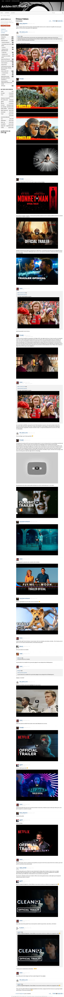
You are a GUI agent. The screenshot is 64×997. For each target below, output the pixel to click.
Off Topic (3, 85)
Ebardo (21, 646)
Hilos (2, 12)
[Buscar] (62, 12)
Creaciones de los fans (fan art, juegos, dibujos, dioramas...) (6, 68)
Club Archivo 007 (4, 71)
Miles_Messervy (23, 23)
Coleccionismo (4, 62)
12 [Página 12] (59, 21)
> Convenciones (4, 72)
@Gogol (19, 670)
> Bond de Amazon (5, 42)
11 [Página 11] (58, 21)
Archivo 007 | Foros (13, 6)
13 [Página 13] (61, 21)
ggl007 (21, 764)
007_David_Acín (23, 32)
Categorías (3, 29)
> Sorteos (3, 74)
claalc (20, 288)
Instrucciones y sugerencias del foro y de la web (6, 83)
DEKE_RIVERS (22, 867)
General (2, 38)
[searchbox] (57, 13)
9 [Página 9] (55, 21)
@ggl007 (19, 932)
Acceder (13, 12)
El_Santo (21, 927)
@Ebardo (19, 657)
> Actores (3, 47)
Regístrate (22, 993)
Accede (17, 993)
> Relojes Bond (4, 54)
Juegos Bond (4, 64)
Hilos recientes (4, 30)
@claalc (19, 36)
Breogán (21, 78)
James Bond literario (5, 59)
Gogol (20, 653)
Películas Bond (4, 40)
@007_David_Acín (21, 292)
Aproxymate (50, 996)
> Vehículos (3, 52)
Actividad (7, 12)
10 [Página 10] (56, 21)
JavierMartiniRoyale (24, 521)
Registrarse (7, 25)
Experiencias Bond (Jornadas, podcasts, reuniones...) (5, 78)
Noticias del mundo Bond (6, 61)
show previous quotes (22, 294)
